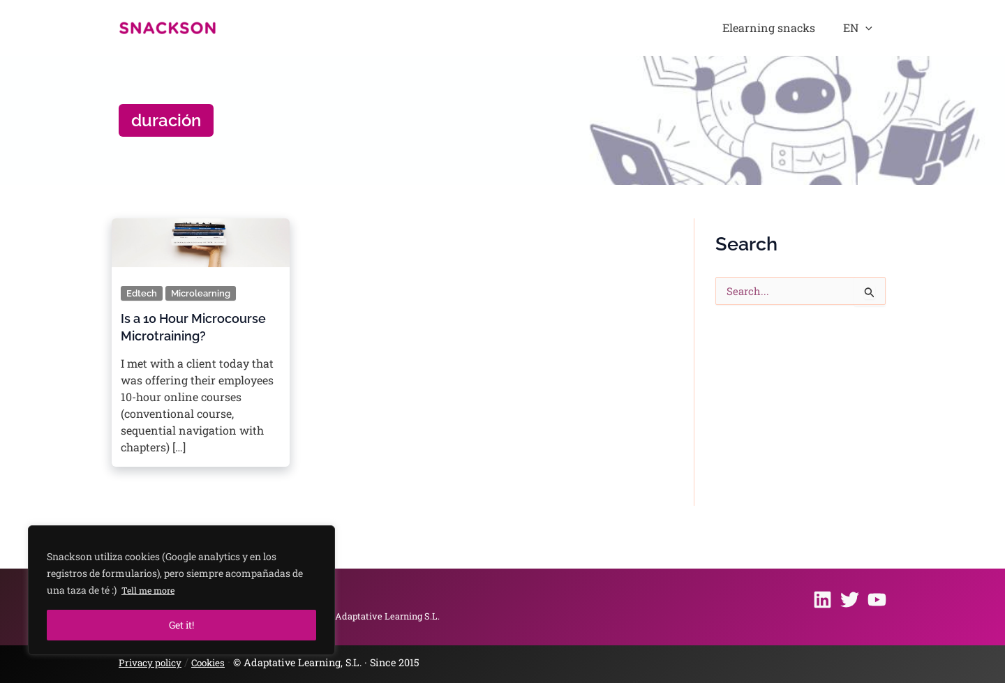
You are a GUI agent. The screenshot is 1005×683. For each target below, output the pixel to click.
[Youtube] (877, 599)
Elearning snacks (791, 27)
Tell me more (151, 589)
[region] (181, 590)
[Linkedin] (822, 599)
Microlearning (203, 293)
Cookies (215, 662)
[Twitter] (849, 599)
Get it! (181, 624)
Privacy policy (153, 662)
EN (865, 28)
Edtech (142, 293)
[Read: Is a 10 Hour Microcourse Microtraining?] (200, 238)
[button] (873, 28)
